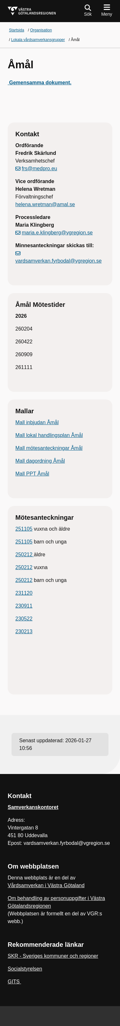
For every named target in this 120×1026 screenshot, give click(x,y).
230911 (23, 606)
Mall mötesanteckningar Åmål (49, 448)
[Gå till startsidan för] (32, 11)
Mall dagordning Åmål (40, 461)
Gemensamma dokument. (39, 82)
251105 (23, 529)
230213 (23, 631)
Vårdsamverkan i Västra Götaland (46, 885)
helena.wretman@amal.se (45, 204)
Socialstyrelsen (25, 968)
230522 (23, 618)
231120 (23, 593)
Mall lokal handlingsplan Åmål (49, 435)
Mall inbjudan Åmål (37, 422)
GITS (14, 981)
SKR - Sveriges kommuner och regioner (53, 956)
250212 (24, 554)
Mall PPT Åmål (32, 473)
